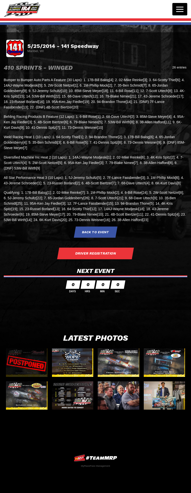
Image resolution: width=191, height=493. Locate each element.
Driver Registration (95, 253)
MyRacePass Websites (95, 458)
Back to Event (95, 232)
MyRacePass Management (95, 465)
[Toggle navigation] (179, 9)
